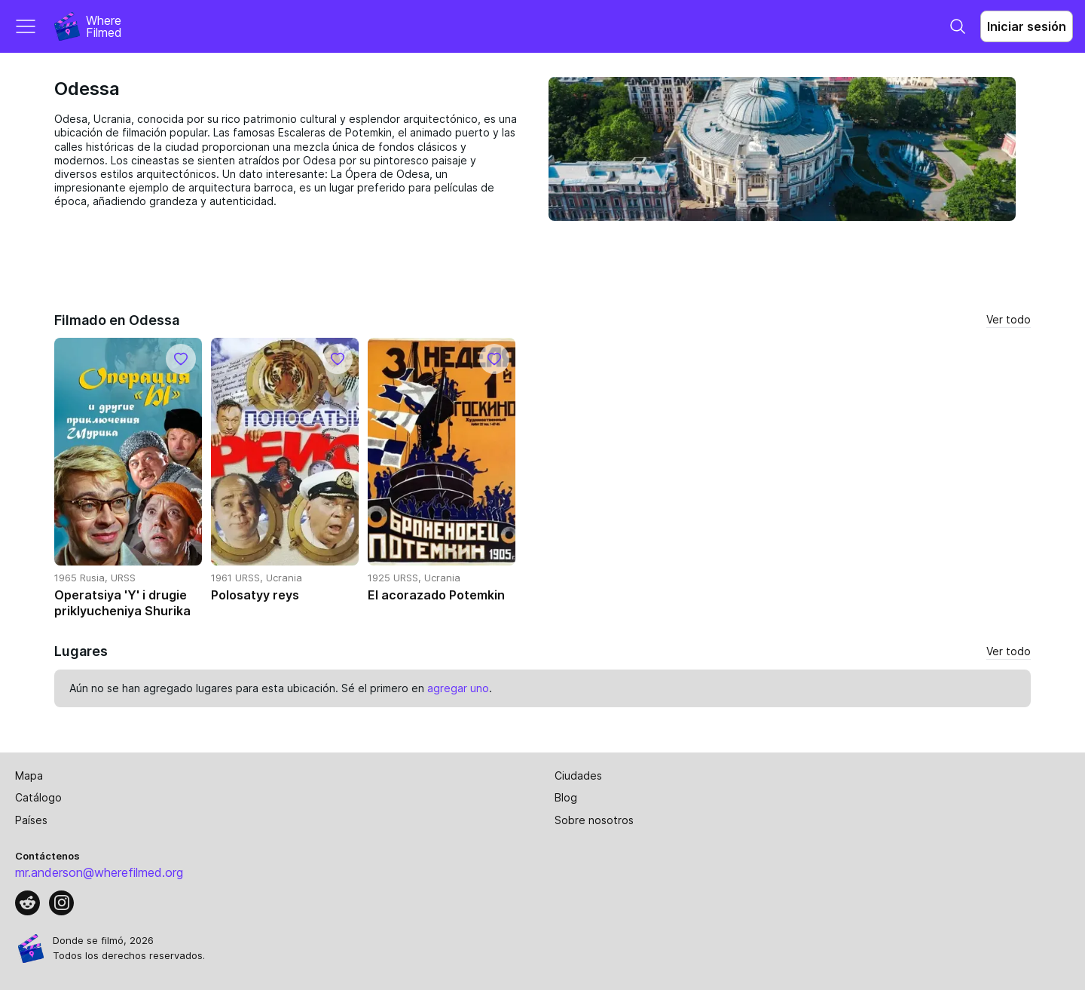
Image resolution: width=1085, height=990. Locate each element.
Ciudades (578, 775)
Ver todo (1008, 319)
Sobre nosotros (594, 820)
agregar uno (458, 688)
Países (31, 820)
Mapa (29, 775)
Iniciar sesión (1026, 26)
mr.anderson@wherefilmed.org (99, 872)
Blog (566, 797)
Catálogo (38, 797)
